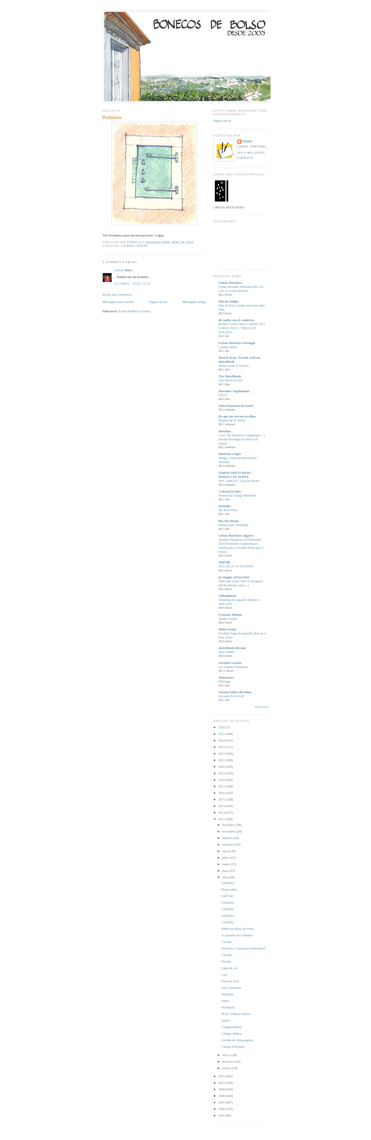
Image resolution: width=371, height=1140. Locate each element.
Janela (225, 1020)
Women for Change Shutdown (237, 495)
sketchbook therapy (232, 648)
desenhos (225, 431)
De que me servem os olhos (237, 416)
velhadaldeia (227, 596)
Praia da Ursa (230, 981)
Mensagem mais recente (118, 302)
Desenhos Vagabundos (234, 391)
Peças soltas (229, 889)
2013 (222, 812)
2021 (222, 760)
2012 (222, 819)
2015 (222, 799)
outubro (227, 838)
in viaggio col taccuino (234, 577)
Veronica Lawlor (230, 663)
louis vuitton (226, 652)
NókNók (224, 562)
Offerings (224, 681)
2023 (222, 747)
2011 (222, 1076)
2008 (222, 1096)
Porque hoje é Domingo (233, 525)
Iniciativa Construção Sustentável (243, 948)
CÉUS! (223, 395)
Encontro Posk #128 (231, 696)
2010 (222, 1083)
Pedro (247, 141)
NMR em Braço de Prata (237, 929)
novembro (229, 831)
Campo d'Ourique (233, 1047)
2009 (222, 1089)
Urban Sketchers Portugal (237, 343)
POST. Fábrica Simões (236, 1014)
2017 (222, 786)
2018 (222, 780)
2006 (222, 1109)
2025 (222, 734)
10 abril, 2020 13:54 (132, 283)
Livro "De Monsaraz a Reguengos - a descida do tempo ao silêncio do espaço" (242, 439)
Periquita (227, 994)
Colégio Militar (231, 1027)
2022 (222, 753)
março (226, 1055)
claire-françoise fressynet (236, 406)
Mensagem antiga (194, 302)
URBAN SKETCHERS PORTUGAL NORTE (235, 475)
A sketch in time (230, 491)
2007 (222, 1102)
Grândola (227, 883)
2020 (222, 766)
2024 (222, 740)
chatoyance (226, 677)
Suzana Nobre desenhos (235, 692)
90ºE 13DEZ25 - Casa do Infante (239, 481)
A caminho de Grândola (237, 935)
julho (226, 857)
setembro (228, 844)
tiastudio (225, 506)
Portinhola (228, 1007)
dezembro (229, 825)
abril (225, 877)
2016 (222, 793)
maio (225, 871)
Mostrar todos (261, 706)
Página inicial (158, 302)
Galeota (119, 270)
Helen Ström (227, 629)
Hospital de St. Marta (232, 420)
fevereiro (228, 1061)
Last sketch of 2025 (231, 380)
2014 (222, 806)
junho (226, 864)
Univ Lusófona (231, 988)
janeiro (227, 1068)
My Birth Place (228, 510)
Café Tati (227, 896)
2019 (222, 773)
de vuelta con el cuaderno (236, 320)
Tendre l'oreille (228, 619)
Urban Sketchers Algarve (236, 535)
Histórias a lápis (230, 454)
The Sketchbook (230, 376)
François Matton (230, 615)
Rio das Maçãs (229, 521)
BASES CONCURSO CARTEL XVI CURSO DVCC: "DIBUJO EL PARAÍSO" (242, 328)
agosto (226, 851)
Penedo (226, 961)
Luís (224, 974)
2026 (222, 727)
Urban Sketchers (230, 283)
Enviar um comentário (117, 294)
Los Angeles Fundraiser (233, 667)
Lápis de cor (229, 968)
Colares (128, 245)
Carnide (226, 942)
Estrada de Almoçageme (237, 1040)
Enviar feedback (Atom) (134, 311)
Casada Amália (228, 347)
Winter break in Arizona (234, 365)
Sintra (142, 245)
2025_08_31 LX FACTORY (236, 566)
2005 (222, 1115)
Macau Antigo (228, 301)
